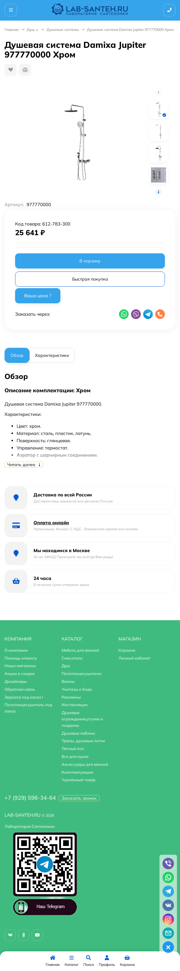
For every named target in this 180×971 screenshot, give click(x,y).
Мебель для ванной (80, 650)
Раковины (71, 697)
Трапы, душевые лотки (83, 740)
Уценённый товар (78, 779)
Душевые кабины (78, 733)
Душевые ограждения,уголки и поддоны (82, 719)
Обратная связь (20, 689)
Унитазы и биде (77, 689)
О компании (16, 650)
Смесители (72, 658)
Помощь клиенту (21, 658)
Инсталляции (75, 704)
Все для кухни (75, 756)
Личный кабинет (134, 658)
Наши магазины (20, 665)
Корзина (126, 650)
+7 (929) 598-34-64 (30, 797)
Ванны (68, 681)
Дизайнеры (16, 681)
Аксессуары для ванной (85, 764)
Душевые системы (63, 29)
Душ (31, 29)
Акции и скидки (20, 673)
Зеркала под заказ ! (24, 697)
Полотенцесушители (81, 673)
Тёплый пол (73, 748)
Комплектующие (77, 772)
